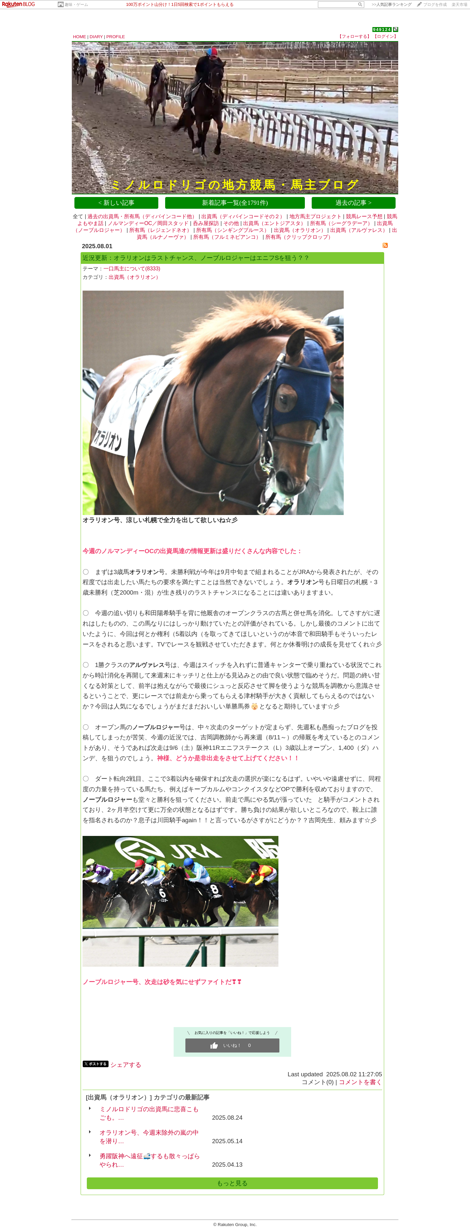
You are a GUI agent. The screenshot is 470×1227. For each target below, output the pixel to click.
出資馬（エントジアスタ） (274, 223)
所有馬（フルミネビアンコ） (227, 237)
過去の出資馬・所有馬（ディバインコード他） (142, 216)
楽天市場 (459, 4)
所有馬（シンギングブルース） (232, 230)
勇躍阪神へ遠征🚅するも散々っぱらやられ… (150, 1160)
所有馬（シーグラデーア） (341, 223)
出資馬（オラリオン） (300, 230)
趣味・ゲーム (76, 4)
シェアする (125, 1064)
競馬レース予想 (364, 216)
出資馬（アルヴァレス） (359, 230)
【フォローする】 (354, 36)
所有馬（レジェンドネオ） (160, 230)
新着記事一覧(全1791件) (235, 202)
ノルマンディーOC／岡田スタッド (148, 223)
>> (392, 4)
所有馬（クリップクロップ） (299, 237)
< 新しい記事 (116, 202)
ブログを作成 (435, 4)
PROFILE (115, 36)
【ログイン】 (385, 36)
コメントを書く (360, 1082)
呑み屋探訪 (206, 223)
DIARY (96, 36)
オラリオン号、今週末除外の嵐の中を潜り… (149, 1136)
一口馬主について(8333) (131, 268)
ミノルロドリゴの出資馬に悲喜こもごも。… (149, 1113)
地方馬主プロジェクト (316, 216)
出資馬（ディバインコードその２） (243, 216)
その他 (231, 223)
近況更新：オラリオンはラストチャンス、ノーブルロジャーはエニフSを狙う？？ (196, 257)
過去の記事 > (353, 202)
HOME (79, 36)
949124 (382, 29)
